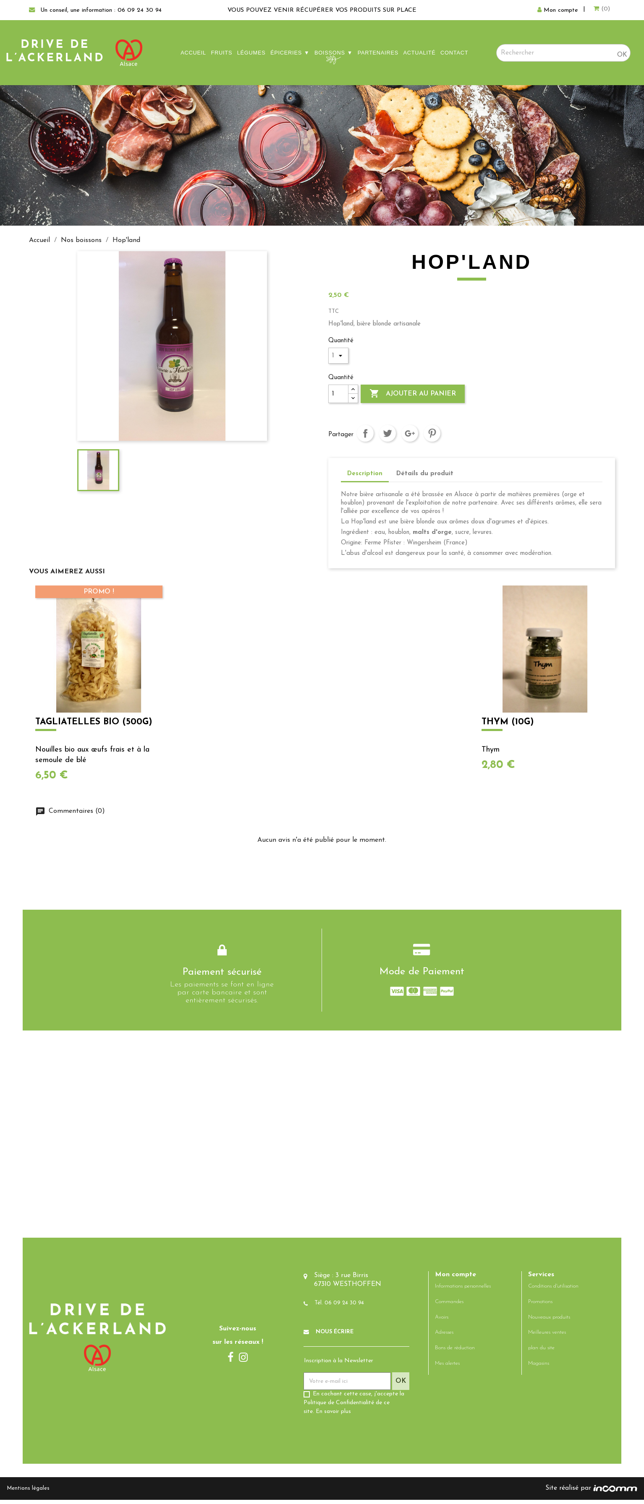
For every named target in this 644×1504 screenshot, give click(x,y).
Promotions (540, 1306)
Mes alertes (447, 1367)
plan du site (541, 1352)
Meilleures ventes (547, 1337)
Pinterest (432, 433)
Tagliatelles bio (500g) (92, 721)
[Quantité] (338, 394)
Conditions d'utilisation (553, 1290)
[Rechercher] (563, 53)
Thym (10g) (508, 721)
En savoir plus (333, 1415)
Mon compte (455, 1278)
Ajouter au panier (412, 393)
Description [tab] (364, 474)
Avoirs (441, 1321)
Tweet (387, 433)
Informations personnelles (463, 1290)
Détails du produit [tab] (424, 474)
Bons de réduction (455, 1352)
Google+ (409, 433)
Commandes (449, 1306)
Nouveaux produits (549, 1321)
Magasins (538, 1367)
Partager (365, 433)
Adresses (444, 1337)
